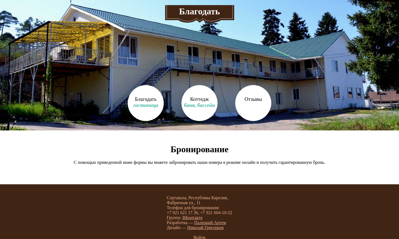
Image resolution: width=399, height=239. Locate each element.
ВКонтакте (192, 217)
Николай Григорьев (205, 227)
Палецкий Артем (210, 222)
